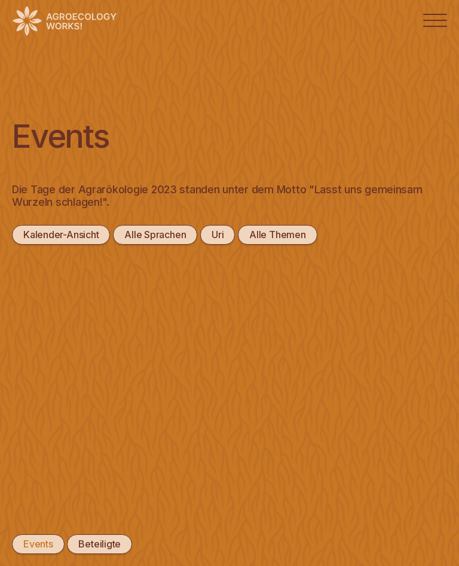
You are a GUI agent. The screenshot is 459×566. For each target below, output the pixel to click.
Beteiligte (99, 544)
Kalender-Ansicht (61, 235)
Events (38, 544)
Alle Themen (277, 235)
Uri (217, 235)
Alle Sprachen (154, 235)
